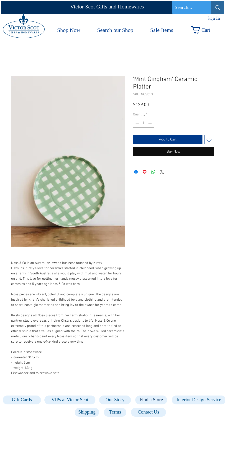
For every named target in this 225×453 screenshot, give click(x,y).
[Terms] (115, 412)
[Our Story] (115, 400)
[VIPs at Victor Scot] (69, 400)
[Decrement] (137, 123)
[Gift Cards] (22, 400)
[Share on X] (162, 171)
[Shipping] (87, 412)
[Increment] (150, 123)
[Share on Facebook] (136, 171)
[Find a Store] (151, 400)
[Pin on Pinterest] (144, 171)
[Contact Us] (148, 412)
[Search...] (188, 7)
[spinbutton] (143, 123)
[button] (205, 30)
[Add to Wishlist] (209, 139)
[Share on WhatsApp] (153, 171)
